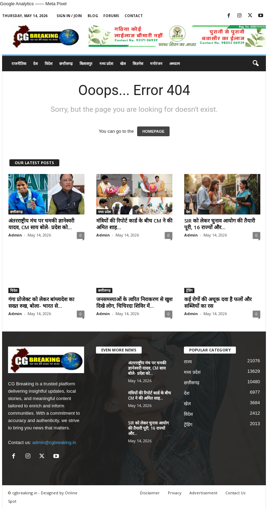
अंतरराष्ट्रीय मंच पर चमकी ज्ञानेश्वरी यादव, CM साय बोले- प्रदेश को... (41, 224)
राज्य (188, 361)
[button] (255, 63)
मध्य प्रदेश (106, 63)
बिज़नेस (138, 63)
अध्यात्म (174, 63)
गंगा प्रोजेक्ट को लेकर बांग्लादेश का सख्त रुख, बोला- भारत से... (41, 302)
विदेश (48, 63)
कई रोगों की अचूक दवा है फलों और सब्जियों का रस (218, 302)
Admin (15, 235)
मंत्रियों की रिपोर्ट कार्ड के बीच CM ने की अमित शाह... (134, 224)
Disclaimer (150, 492)
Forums (111, 15)
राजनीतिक (19, 63)
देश (35, 63)
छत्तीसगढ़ (66, 63)
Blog (93, 15)
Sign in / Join (69, 15)
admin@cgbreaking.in (54, 442)
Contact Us (235, 492)
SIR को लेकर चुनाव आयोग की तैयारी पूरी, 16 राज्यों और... (219, 224)
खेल (123, 63)
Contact (134, 15)
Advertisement (203, 492)
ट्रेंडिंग (189, 290)
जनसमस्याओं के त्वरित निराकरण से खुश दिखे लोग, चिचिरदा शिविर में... (134, 302)
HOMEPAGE (153, 131)
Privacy (174, 492)
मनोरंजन (156, 63)
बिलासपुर (86, 63)
